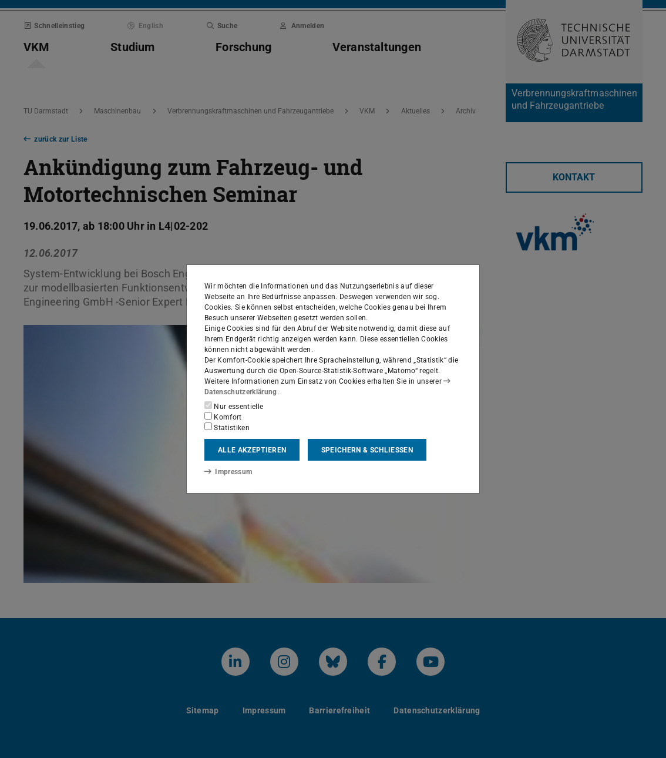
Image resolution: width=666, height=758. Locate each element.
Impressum (228, 472)
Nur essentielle (233, 406)
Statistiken (227, 427)
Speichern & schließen (367, 450)
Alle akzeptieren (252, 450)
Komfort (223, 416)
